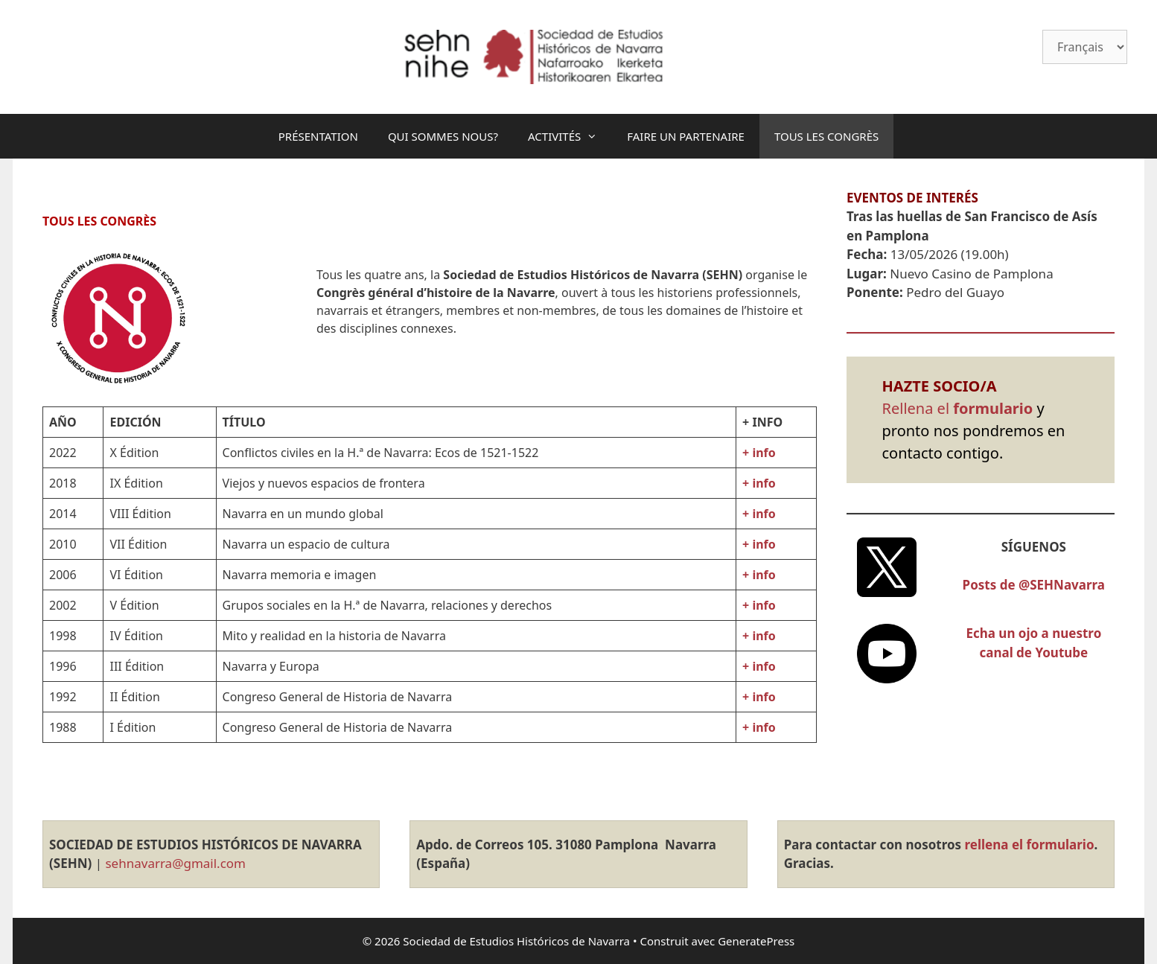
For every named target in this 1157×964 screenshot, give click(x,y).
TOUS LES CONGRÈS (826, 136)
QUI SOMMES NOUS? (443, 136)
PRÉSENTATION (318, 136)
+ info (759, 636)
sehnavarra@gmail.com (174, 863)
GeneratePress (756, 940)
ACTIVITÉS (570, 136)
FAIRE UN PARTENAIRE (686, 136)
